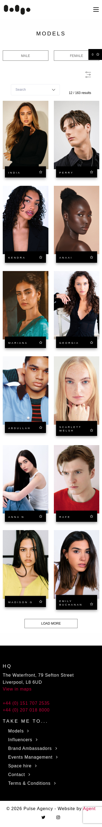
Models (19, 731)
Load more (51, 623)
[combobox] (35, 89)
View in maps (17, 689)
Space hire (23, 766)
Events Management (34, 757)
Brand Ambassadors (33, 748)
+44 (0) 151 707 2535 (26, 703)
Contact (20, 774)
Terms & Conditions (33, 783)
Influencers (24, 739)
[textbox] (35, 89)
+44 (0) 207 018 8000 (26, 710)
